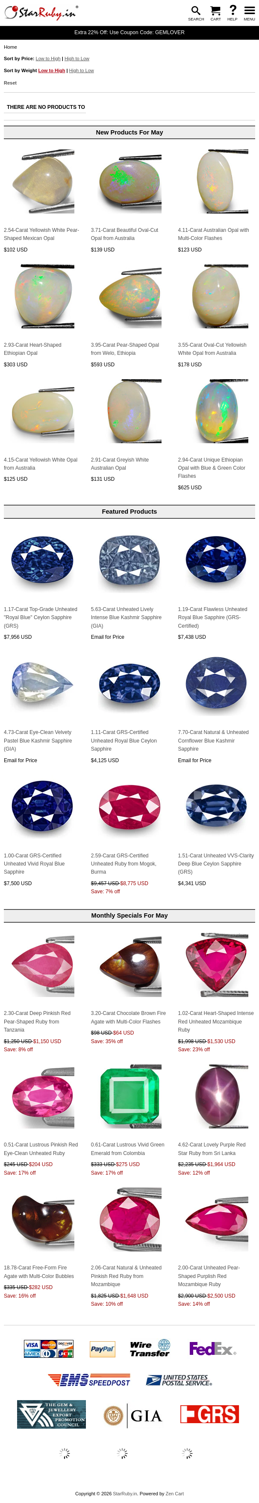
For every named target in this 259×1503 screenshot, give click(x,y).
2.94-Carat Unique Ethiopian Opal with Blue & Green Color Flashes (211, 468)
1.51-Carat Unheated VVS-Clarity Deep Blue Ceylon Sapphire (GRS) (216, 864)
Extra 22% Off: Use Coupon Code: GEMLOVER (129, 32)
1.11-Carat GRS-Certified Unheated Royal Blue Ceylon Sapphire (124, 740)
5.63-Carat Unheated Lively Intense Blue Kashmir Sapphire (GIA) (126, 617)
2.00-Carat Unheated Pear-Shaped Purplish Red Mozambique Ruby (209, 1276)
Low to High (48, 58)
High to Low (77, 58)
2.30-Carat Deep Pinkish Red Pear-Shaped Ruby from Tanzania (37, 1021)
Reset (10, 82)
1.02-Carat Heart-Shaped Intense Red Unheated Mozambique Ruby (216, 1021)
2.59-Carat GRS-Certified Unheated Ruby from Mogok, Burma (123, 864)
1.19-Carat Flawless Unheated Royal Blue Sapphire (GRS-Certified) (212, 617)
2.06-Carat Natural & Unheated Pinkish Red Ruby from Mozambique (126, 1276)
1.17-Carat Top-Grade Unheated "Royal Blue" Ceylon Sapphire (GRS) (40, 617)
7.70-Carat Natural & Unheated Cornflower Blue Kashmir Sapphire (213, 740)
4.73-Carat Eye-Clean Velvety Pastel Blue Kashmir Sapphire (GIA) (38, 740)
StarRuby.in (125, 1493)
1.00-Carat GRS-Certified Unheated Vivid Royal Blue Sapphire (34, 864)
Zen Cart (174, 1493)
